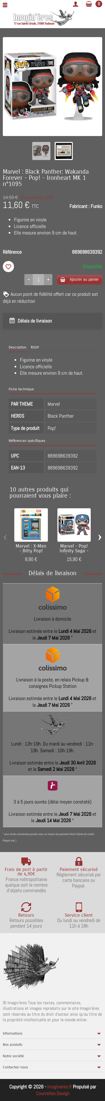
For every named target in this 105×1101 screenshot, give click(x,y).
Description (17, 347)
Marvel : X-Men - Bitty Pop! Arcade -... (31, 550)
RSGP (35, 347)
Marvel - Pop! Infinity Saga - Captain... (74, 550)
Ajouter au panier (79, 279)
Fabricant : (79, 206)
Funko (96, 206)
